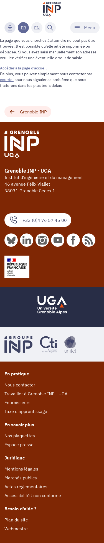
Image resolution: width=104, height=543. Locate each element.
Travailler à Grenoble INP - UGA (35, 393)
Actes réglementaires (25, 486)
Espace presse (19, 444)
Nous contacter (19, 385)
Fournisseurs (17, 402)
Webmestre (16, 528)
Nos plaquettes (19, 435)
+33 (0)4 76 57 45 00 (38, 220)
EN (37, 27)
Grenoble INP (28, 111)
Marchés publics (20, 477)
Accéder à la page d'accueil (23, 68)
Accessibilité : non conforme (32, 495)
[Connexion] (10, 27)
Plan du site (16, 520)
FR (23, 27)
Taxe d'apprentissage (25, 411)
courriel (7, 79)
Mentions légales (21, 469)
